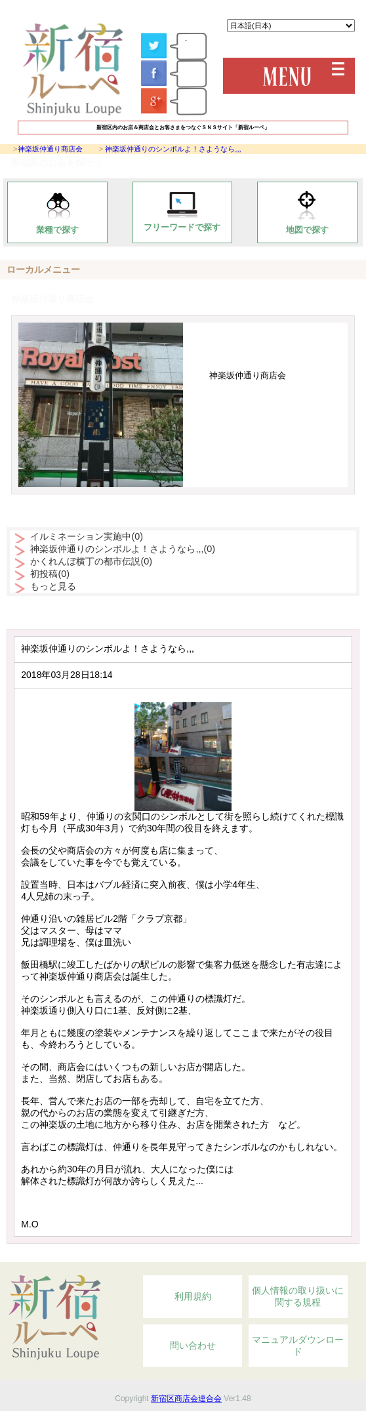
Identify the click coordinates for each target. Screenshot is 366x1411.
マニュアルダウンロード (298, 1345)
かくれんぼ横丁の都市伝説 (91, 561)
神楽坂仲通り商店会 (50, 149)
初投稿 (50, 573)
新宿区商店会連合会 (186, 1398)
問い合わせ (193, 1345)
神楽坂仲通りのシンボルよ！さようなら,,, (173, 149)
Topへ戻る (304, 1255)
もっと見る (53, 586)
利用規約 (192, 1296)
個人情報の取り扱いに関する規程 (298, 1296)
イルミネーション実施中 (86, 536)
